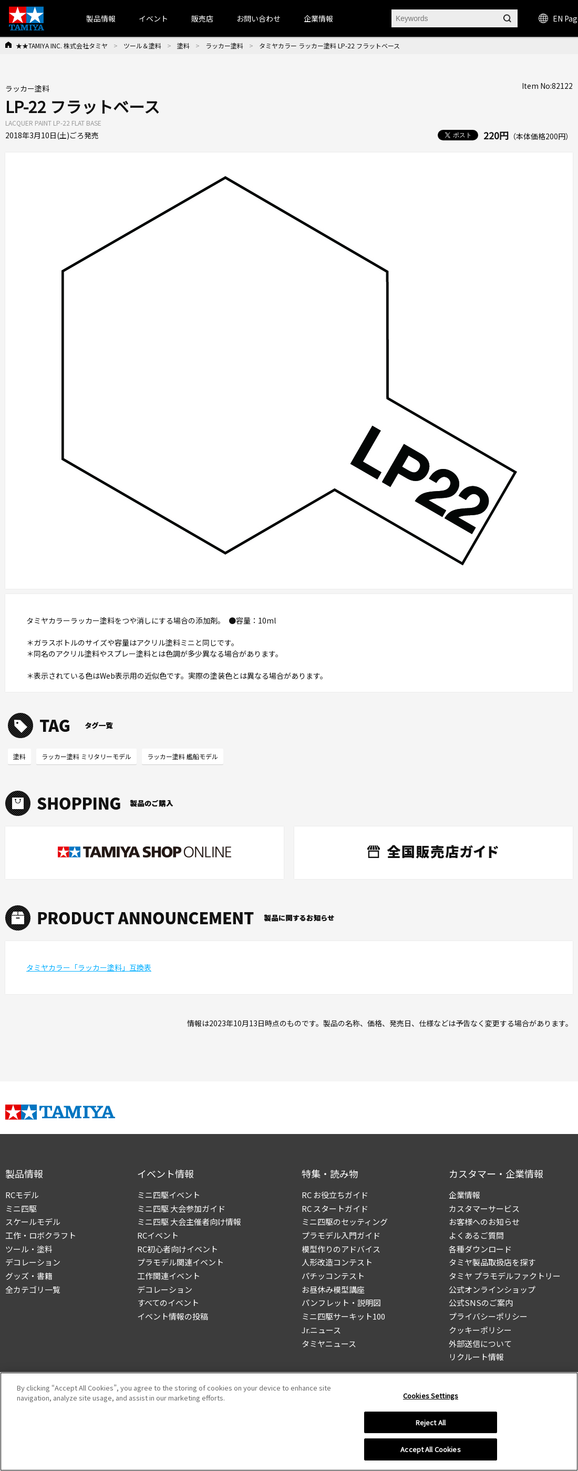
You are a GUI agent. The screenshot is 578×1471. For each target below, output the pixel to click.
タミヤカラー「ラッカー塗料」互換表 (88, 967)
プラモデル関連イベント (180, 1262)
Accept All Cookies (430, 1453)
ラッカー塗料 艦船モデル (182, 756)
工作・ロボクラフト (40, 1235)
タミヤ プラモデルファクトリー (505, 1275)
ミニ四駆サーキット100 (343, 1316)
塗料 (183, 45)
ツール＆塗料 (142, 45)
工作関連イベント (168, 1275)
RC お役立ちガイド (335, 1194)
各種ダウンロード (480, 1248)
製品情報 (101, 18)
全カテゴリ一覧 (32, 1289)
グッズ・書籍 (29, 1275)
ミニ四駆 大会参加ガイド (181, 1208)
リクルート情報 (476, 1356)
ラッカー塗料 (224, 45)
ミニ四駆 (21, 1208)
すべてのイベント (168, 1302)
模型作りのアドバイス (341, 1248)
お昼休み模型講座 (333, 1289)
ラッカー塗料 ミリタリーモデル (86, 756)
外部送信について (480, 1343)
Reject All (431, 1426)
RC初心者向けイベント (177, 1248)
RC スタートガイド (335, 1208)
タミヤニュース (329, 1343)
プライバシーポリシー (488, 1316)
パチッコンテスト (333, 1275)
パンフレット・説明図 (341, 1302)
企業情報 (464, 1194)
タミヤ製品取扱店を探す (492, 1262)
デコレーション (32, 1262)
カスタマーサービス (484, 1208)
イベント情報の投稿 (172, 1316)
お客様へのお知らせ (484, 1221)
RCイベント (158, 1235)
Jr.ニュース (321, 1329)
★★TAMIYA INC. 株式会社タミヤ (62, 45)
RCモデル (22, 1194)
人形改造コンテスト (337, 1262)
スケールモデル (32, 1221)
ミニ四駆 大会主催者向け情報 (189, 1221)
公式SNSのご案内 (481, 1302)
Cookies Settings (430, 1399)
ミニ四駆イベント (168, 1194)
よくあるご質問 (476, 1235)
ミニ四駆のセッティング (345, 1221)
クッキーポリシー (480, 1329)
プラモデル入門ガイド (341, 1235)
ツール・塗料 (29, 1248)
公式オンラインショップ (492, 1289)
